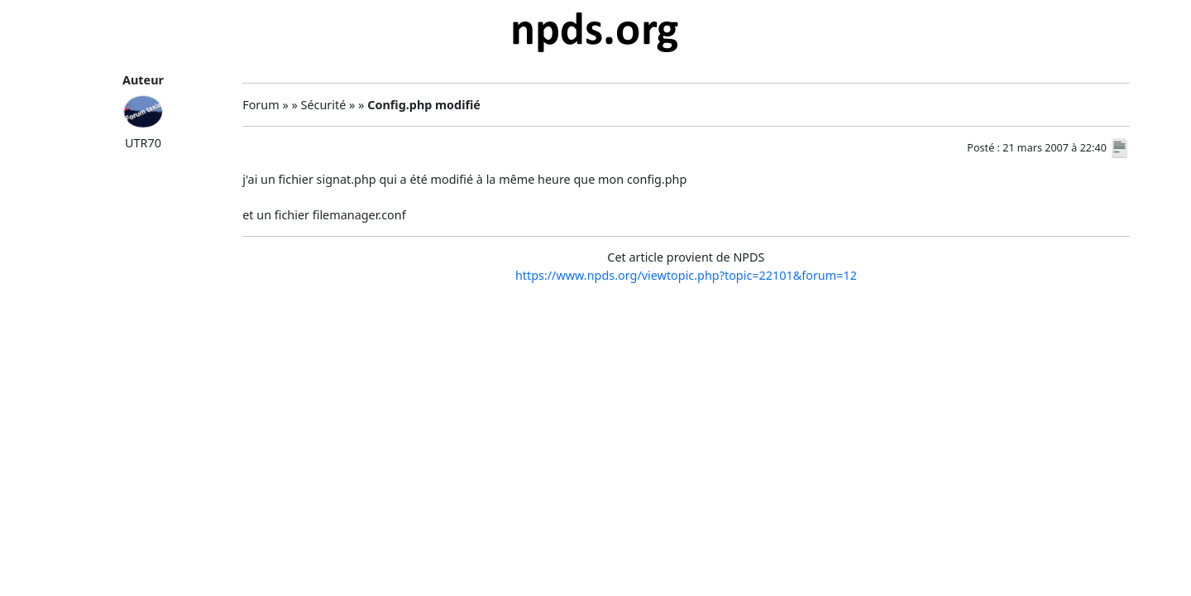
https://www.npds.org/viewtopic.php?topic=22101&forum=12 (686, 275)
